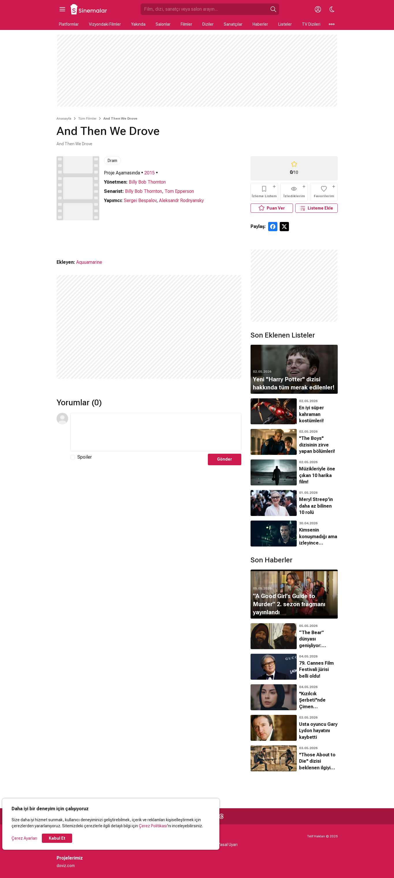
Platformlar (69, 24)
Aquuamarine (89, 262)
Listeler (285, 24)
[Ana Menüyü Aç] (62, 9)
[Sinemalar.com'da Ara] (204, 9)
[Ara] (273, 9)
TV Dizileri (311, 24)
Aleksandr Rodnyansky (181, 200)
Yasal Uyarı (228, 844)
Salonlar (163, 24)
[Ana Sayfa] (88, 9)
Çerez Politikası (153, 826)
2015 (149, 173)
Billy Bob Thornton (147, 182)
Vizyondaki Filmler (105, 24)
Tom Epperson (179, 191)
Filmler (186, 24)
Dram (112, 160)
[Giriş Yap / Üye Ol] (318, 9)
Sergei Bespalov (140, 200)
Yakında (138, 24)
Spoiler (84, 457)
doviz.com (66, 865)
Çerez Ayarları (24, 838)
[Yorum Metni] (155, 432)
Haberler (260, 24)
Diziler (208, 24)
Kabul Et (57, 838)
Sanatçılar (233, 24)
